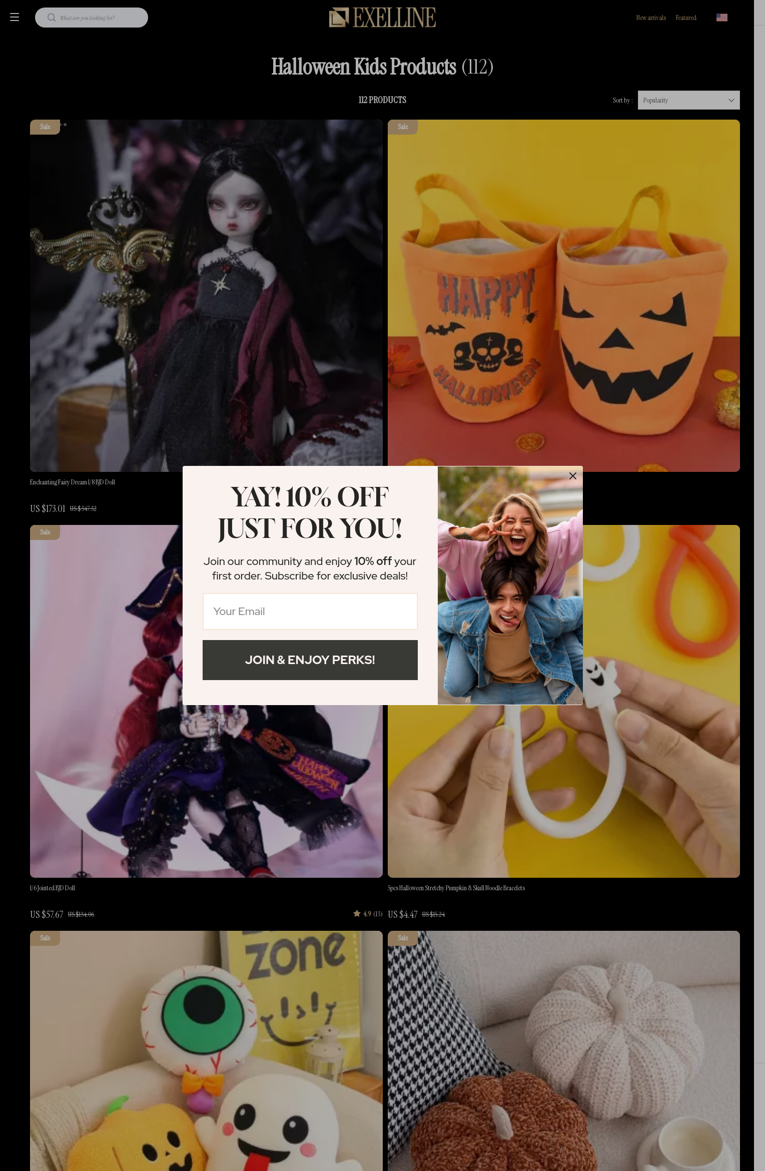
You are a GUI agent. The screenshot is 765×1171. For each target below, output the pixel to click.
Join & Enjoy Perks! (310, 660)
